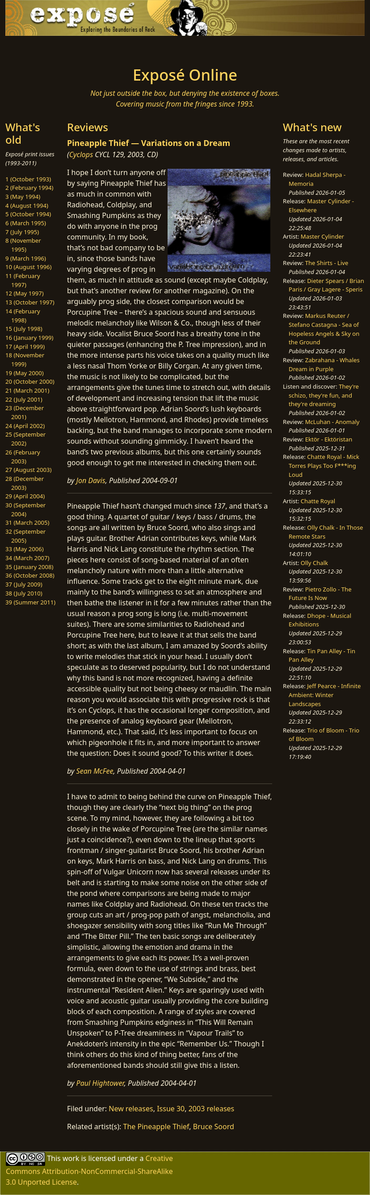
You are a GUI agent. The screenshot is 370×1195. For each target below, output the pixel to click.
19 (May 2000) (24, 373)
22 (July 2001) (23, 399)
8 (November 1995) (23, 244)
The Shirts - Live (327, 263)
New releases (131, 1109)
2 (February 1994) (29, 188)
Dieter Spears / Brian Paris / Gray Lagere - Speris (326, 285)
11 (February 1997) (22, 280)
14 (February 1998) (22, 315)
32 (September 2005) (25, 535)
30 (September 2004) (25, 509)
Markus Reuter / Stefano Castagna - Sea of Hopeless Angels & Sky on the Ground (324, 329)
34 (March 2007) (27, 558)
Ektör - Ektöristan (329, 439)
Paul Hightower (100, 1083)
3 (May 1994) (22, 197)
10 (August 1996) (28, 267)
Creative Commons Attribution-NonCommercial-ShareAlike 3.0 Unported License (89, 1170)
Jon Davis (90, 480)
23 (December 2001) (24, 412)
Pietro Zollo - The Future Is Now (320, 593)
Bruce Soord (213, 1126)
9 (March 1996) (25, 258)
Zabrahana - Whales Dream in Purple (324, 364)
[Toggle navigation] (47, 48)
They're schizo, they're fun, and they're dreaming (324, 395)
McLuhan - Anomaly (332, 422)
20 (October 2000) (30, 381)
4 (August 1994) (26, 205)
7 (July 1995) (22, 232)
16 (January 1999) (29, 338)
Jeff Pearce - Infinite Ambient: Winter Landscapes (325, 694)
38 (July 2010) (23, 593)
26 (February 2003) (22, 456)
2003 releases (212, 1109)
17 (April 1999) (25, 347)
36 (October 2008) (30, 575)
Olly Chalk (314, 563)
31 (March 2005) (27, 522)
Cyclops (81, 154)
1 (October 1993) (28, 179)
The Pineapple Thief (156, 1126)
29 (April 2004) (25, 496)
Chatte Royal (318, 501)
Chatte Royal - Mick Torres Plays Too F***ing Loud (324, 465)
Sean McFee (95, 771)
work (71, 1158)
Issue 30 (171, 1109)
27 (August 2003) (28, 470)
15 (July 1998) (23, 329)
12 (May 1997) (24, 293)
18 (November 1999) (24, 359)
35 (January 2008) (29, 567)
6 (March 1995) (25, 223)
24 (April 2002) (25, 426)
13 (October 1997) (30, 302)
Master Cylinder (322, 236)
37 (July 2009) (23, 584)
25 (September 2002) (25, 438)
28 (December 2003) (24, 483)
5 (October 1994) (28, 214)
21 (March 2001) (27, 390)
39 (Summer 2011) (30, 602)
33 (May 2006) (24, 549)
